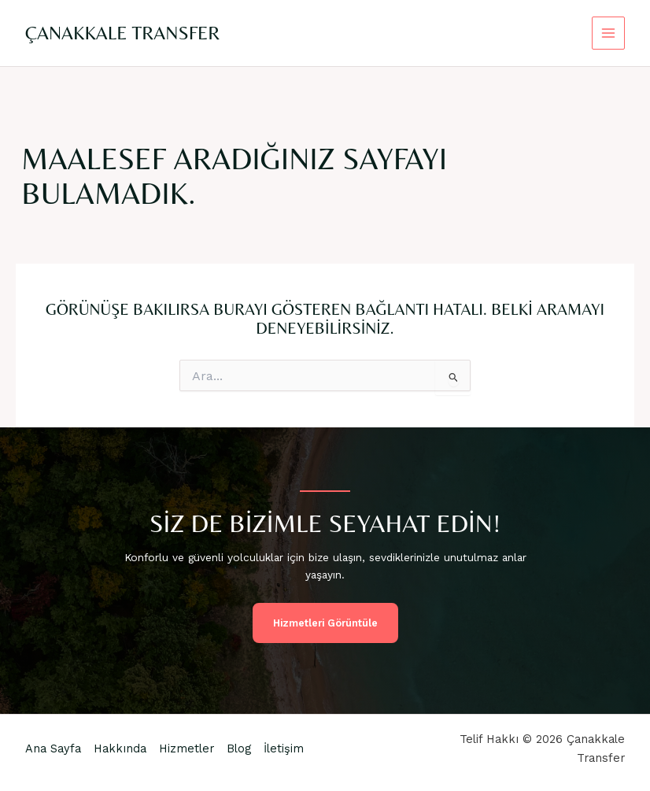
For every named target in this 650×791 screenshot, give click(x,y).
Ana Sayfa (53, 748)
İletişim (284, 748)
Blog (239, 748)
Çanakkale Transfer (122, 32)
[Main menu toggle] (609, 33)
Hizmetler (186, 748)
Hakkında (120, 748)
